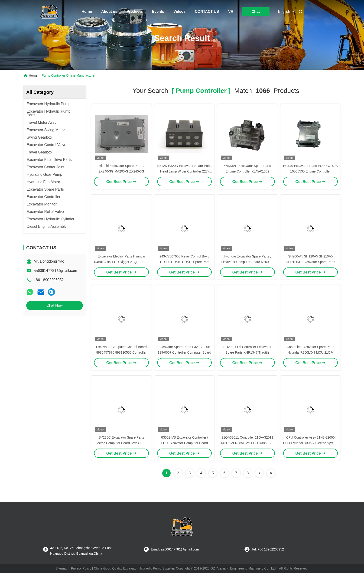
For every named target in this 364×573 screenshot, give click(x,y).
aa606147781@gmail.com (55, 271)
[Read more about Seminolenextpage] (259, 473)
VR (230, 11)
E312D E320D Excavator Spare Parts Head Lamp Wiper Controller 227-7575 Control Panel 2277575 (184, 171)
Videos (179, 11)
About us (109, 11)
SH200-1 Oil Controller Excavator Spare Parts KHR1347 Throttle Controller (247, 352)
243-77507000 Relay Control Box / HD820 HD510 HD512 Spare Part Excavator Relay (184, 261)
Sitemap (61, 568)
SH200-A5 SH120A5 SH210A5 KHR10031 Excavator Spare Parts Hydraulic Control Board (310, 261)
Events (158, 11)
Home (87, 11)
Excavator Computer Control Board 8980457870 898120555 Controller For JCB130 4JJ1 (121, 352)
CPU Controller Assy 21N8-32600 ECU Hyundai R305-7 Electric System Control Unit (310, 443)
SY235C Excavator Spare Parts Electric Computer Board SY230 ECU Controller (121, 443)
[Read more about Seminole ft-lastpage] (271, 473)
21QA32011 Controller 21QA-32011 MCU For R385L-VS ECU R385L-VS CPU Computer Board (247, 443)
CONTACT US (207, 11)
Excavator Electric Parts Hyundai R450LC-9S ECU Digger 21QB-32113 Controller (121, 261)
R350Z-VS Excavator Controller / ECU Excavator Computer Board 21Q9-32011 (184, 443)
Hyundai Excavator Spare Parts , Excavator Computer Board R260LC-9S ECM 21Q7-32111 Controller (247, 261)
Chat (255, 11)
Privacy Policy (81, 568)
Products (135, 11)
